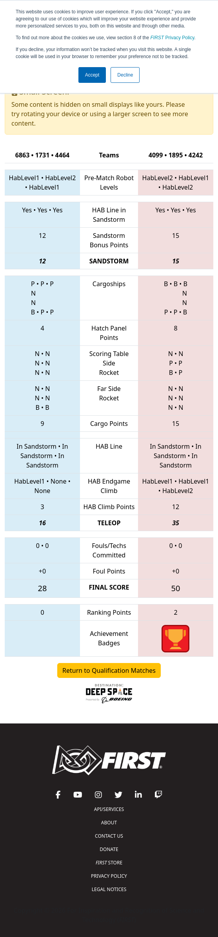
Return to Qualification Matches (109, 670)
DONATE (109, 849)
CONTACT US (109, 836)
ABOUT (109, 822)
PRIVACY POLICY (109, 876)
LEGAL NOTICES (109, 889)
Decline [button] (125, 75)
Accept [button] (92, 75)
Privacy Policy (172, 37)
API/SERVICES (109, 809)
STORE (109, 862)
